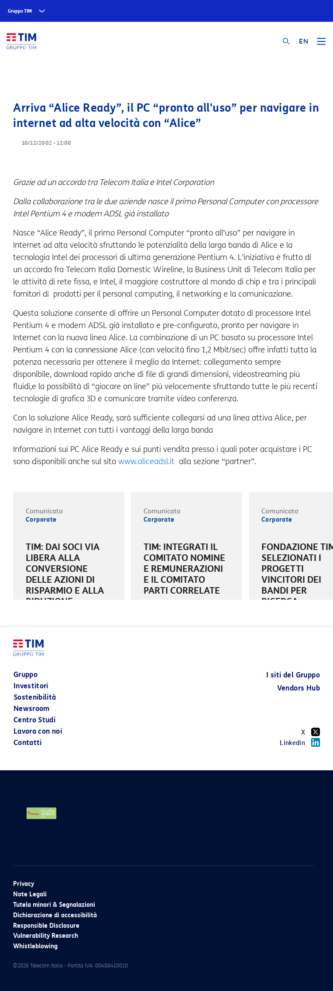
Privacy (23, 884)
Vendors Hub (298, 688)
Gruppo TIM (20, 11)
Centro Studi (34, 720)
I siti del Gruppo (293, 675)
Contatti (28, 742)
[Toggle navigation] (321, 44)
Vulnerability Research (45, 936)
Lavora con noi (38, 731)
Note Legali (30, 894)
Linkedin (300, 742)
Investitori (31, 686)
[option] (68, 586)
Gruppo (26, 674)
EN (303, 41)
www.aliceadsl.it (147, 461)
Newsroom (32, 708)
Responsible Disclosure (46, 925)
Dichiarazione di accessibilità (55, 915)
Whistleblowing (35, 946)
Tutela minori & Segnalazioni (54, 905)
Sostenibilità (35, 697)
